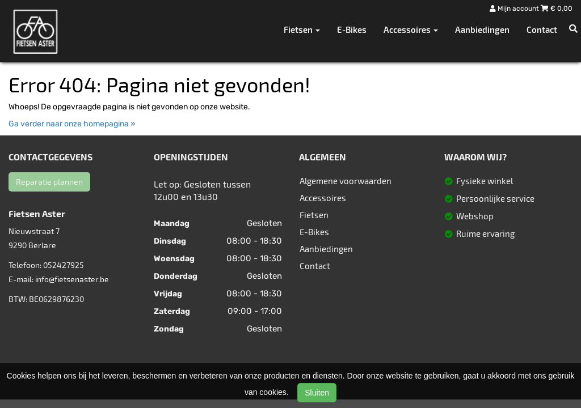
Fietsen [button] (302, 29)
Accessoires (323, 198)
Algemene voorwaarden (345, 181)
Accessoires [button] (411, 29)
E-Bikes (352, 29)
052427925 (63, 265)
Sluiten (317, 392)
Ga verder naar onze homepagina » (72, 124)
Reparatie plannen (49, 181)
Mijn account (515, 8)
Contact (542, 29)
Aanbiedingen (482, 29)
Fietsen (314, 215)
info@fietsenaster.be (72, 279)
